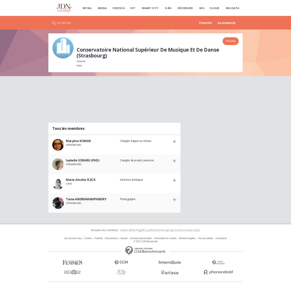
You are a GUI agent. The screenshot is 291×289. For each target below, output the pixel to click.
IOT (132, 8)
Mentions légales (187, 238)
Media (102, 8)
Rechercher (64, 23)
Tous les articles (205, 238)
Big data (232, 8)
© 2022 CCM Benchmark (145, 241)
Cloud (214, 8)
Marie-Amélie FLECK (80, 180)
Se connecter (227, 23)
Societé (123, 238)
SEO (202, 8)
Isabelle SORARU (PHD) (82, 160)
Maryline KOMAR (78, 141)
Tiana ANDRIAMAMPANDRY (86, 199)
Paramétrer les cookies (165, 238)
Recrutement (111, 238)
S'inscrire (205, 23)
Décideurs (185, 8)
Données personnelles (141, 238)
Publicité (99, 238)
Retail (87, 8)
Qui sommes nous (73, 238)
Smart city (150, 8)
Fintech (119, 8)
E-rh (168, 8)
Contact (88, 238)
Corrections (221, 238)
